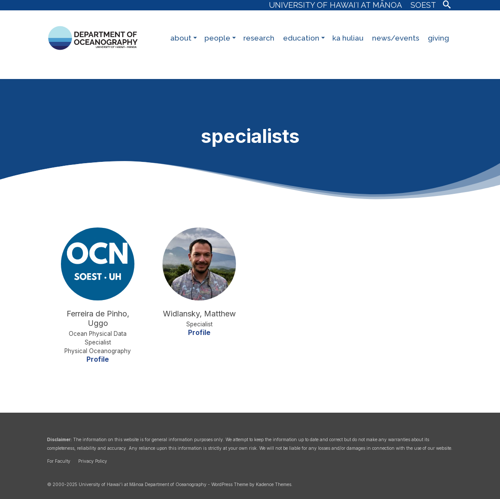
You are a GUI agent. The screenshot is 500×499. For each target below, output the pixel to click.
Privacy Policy (92, 461)
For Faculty (58, 461)
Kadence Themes (273, 484)
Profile (97, 359)
